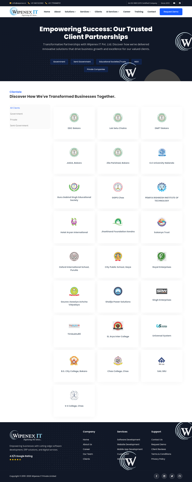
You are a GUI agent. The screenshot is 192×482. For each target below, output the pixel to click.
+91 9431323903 (35, 3)
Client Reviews (158, 449)
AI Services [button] (111, 11)
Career (126, 11)
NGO (136, 61)
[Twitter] (172, 476)
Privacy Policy (158, 459)
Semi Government (82, 61)
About (57, 11)
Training (139, 11)
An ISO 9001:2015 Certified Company (142, 3)
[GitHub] (179, 476)
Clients (98, 11)
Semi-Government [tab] (19, 125)
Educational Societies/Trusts (112, 61)
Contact (152, 11)
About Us (87, 444)
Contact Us (157, 439)
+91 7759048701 (53, 3)
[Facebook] (156, 476)
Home (47, 11)
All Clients (15, 107)
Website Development (128, 444)
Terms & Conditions (161, 454)
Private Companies (96, 69)
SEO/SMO (122, 459)
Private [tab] (13, 119)
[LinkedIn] (164, 476)
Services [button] (84, 11)
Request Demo (171, 11)
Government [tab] (16, 113)
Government (59, 61)
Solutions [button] (69, 11)
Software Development (128, 439)
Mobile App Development (130, 449)
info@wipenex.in (18, 3)
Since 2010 (165, 3)
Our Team (88, 454)
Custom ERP (123, 454)
